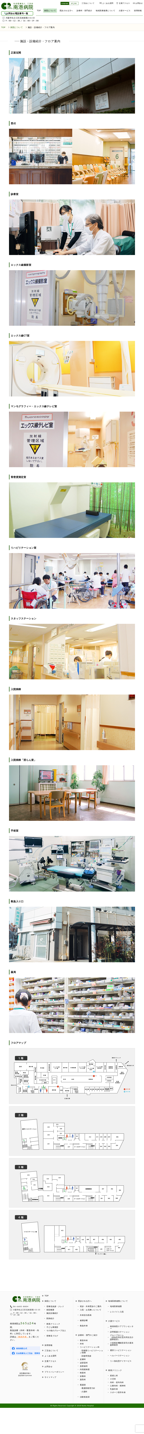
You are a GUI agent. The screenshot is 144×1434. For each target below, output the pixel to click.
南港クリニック (53, 1350)
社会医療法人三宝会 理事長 (28, 1379)
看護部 (83, 1411)
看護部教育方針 (88, 1414)
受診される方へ (85, 1327)
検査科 (83, 1399)
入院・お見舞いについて (90, 1336)
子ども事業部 (52, 1353)
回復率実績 (86, 1382)
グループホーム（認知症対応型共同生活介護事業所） (122, 1363)
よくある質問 (107, 3)
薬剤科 (83, 1406)
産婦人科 (114, 1402)
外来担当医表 (86, 1341)
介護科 (84, 1418)
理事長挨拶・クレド (55, 1332)
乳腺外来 (114, 1415)
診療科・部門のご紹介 (88, 1361)
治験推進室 (85, 1423)
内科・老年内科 (117, 1408)
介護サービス (114, 1347)
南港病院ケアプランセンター (122, 1353)
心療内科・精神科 (118, 1412)
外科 (82, 1370)
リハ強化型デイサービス (121, 1387)
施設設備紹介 (52, 1339)
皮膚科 (83, 1385)
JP (72, 3)
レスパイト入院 (117, 1338)
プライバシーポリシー (54, 1398)
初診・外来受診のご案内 (90, 1332)
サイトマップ (50, 1403)
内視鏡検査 (85, 1395)
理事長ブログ (52, 1362)
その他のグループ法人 (56, 1356)
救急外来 (84, 1352)
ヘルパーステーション (120, 1382)
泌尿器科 (84, 1389)
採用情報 (48, 1371)
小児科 (113, 1405)
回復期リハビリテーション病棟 (91, 1377)
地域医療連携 (116, 1332)
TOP (47, 1322)
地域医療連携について (118, 1327)
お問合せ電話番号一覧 (17, 13)
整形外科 (84, 1366)
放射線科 (84, 1392)
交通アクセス (124, 3)
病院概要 (50, 1336)
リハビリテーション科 (89, 1373)
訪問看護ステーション (120, 1358)
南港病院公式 (21, 1375)
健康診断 (84, 1346)
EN (75, 3)
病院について (50, 1327)
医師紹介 (50, 1345)
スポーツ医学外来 (118, 1418)
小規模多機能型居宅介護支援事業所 (122, 1370)
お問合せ (139, 3)
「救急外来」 (22, 1363)
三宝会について (88, 3)
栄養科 (83, 1402)
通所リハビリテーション (121, 1376)
